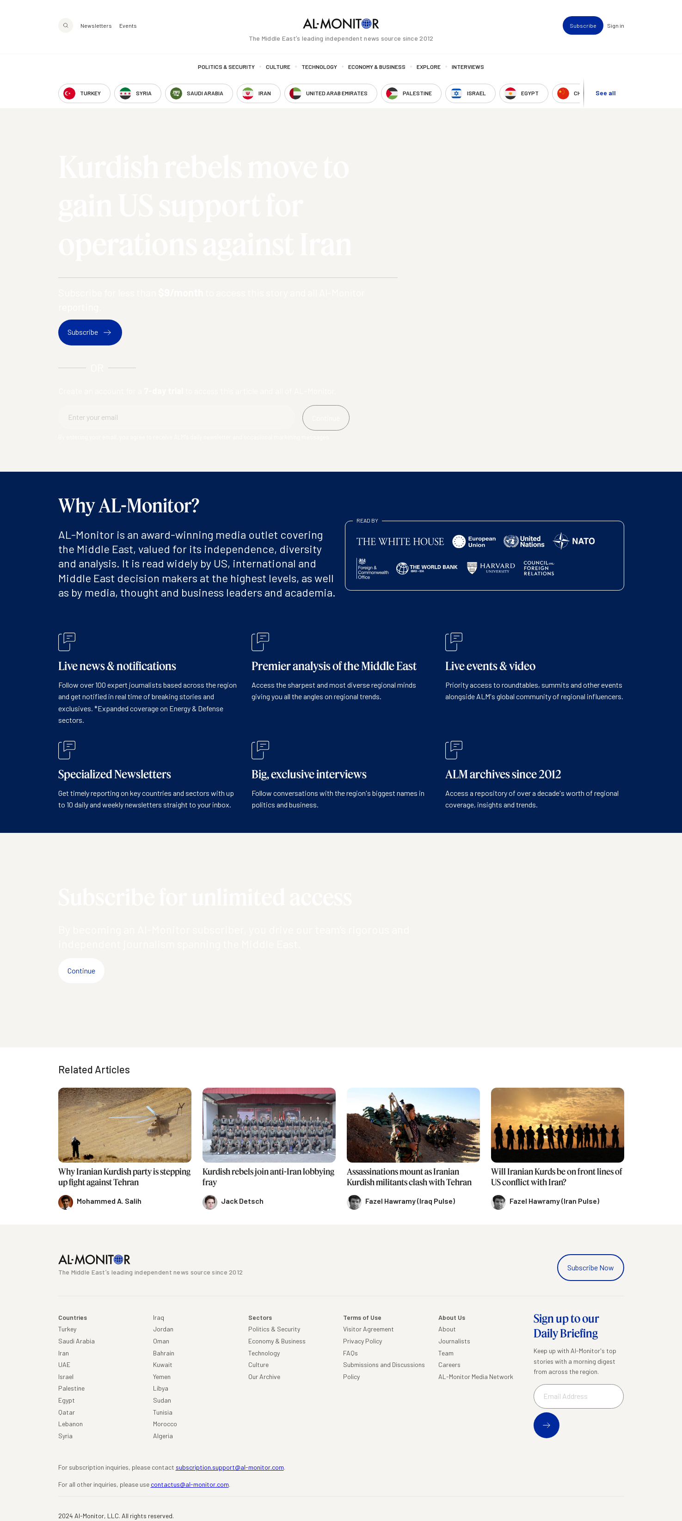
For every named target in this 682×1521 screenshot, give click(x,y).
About (447, 1329)
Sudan (162, 1400)
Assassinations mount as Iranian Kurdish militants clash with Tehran (409, 1176)
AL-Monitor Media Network (475, 1376)
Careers (449, 1364)
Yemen (162, 1376)
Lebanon (70, 1424)
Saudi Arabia (76, 1341)
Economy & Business (377, 67)
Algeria (163, 1436)
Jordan (163, 1329)
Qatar (66, 1412)
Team (446, 1353)
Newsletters (96, 26)
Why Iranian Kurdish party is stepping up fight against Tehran (124, 1176)
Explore (429, 67)
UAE (64, 1364)
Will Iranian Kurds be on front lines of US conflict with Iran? (556, 1176)
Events (128, 26)
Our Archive (264, 1376)
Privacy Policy (362, 1341)
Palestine (71, 1388)
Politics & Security (226, 67)
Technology (319, 67)
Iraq (158, 1317)
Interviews (468, 67)
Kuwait (162, 1364)
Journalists (454, 1341)
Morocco (165, 1424)
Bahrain (163, 1353)
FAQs (350, 1353)
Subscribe (583, 26)
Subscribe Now (590, 1267)
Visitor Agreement (368, 1329)
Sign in (615, 26)
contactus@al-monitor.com (190, 1484)
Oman (161, 1341)
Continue (81, 970)
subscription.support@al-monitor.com (230, 1467)
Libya (160, 1388)
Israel (66, 1376)
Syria (65, 1436)
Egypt (66, 1400)
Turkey (67, 1329)
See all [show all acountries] (606, 93)
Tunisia (162, 1412)
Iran (63, 1353)
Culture (278, 67)
